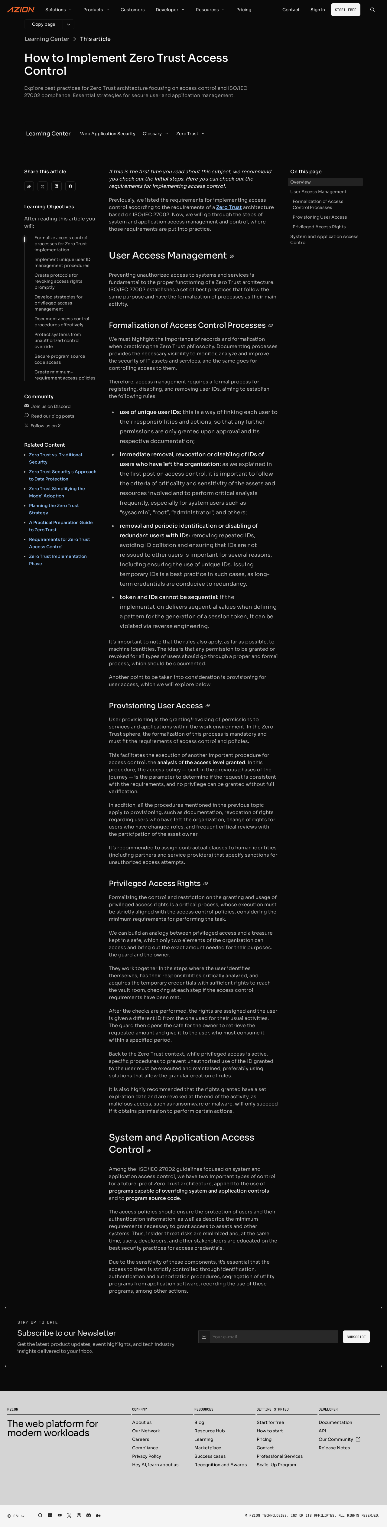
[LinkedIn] (56, 186)
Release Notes (334, 1447)
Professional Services (280, 1456)
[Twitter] (42, 186)
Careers (140, 1439)
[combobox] (14, 1516)
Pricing (264, 1439)
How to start (270, 1431)
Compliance (145, 1447)
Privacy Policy (146, 1456)
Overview (300, 182)
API (322, 1431)
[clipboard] (29, 186)
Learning (203, 1439)
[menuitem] (107, 133)
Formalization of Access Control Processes (318, 204)
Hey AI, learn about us (155, 1464)
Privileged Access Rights (319, 227)
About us (142, 1422)
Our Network (146, 1431)
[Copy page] (43, 24)
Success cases (210, 1456)
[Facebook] (70, 186)
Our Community (339, 1439)
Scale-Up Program (276, 1464)
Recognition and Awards (220, 1464)
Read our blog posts (49, 416)
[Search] (372, 9)
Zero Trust (229, 207)
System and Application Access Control (324, 239)
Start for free (270, 1422)
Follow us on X (42, 425)
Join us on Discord (47, 406)
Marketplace (207, 1447)
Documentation (335, 1422)
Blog (199, 1422)
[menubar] (142, 133)
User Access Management (318, 191)
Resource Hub (209, 1431)
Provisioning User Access (320, 217)
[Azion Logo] (20, 9)
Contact (265, 1447)
